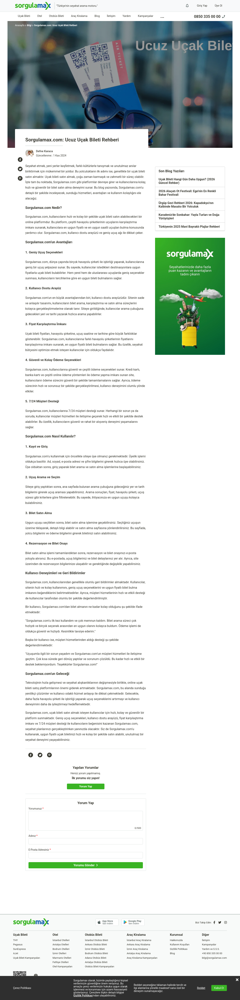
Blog (97, 15)
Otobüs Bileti (56, 15)
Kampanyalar (145, 15)
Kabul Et (219, 987)
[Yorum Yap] (85, 786)
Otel (39, 15)
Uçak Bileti (24, 15)
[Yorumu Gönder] (85, 865)
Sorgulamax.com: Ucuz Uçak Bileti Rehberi (55, 25)
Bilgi (29, 25)
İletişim (111, 15)
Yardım (127, 15)
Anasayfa (19, 25)
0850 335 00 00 (209, 16)
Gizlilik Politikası (83, 995)
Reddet (201, 987)
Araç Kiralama (79, 15)
